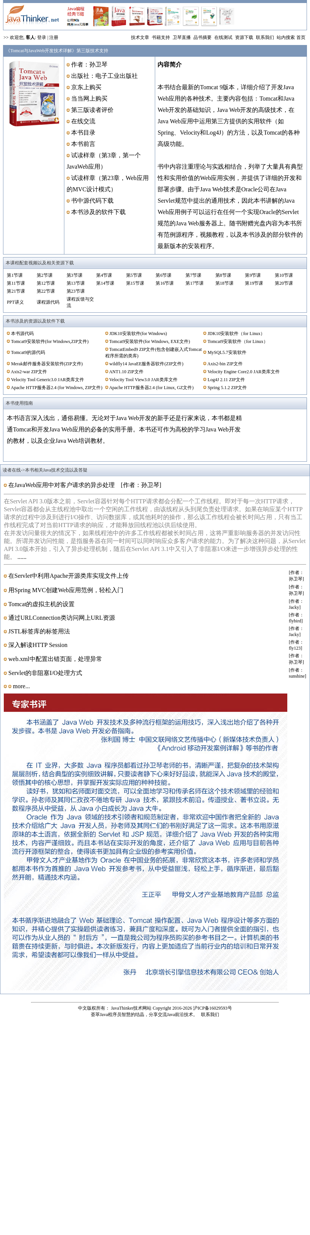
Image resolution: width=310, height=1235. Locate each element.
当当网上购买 (89, 98)
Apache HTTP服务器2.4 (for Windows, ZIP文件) (57, 387)
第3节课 (75, 275)
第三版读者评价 (92, 110)
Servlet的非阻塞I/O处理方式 (44, 673)
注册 (53, 37)
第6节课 (163, 275)
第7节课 (193, 275)
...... (21, 557)
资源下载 (243, 37)
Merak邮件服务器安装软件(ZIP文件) (47, 363)
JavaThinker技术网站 (131, 1008)
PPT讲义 (15, 302)
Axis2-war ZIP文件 (29, 371)
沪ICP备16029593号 (212, 1008)
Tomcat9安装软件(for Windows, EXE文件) (149, 341)
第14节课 (105, 283)
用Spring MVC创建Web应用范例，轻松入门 (65, 590)
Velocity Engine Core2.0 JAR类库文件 (243, 371)
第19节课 (254, 283)
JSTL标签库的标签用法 (42, 631)
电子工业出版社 (116, 76)
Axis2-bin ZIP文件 (225, 363)
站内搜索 (285, 37)
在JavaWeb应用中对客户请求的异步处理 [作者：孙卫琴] (84, 485)
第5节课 (134, 275)
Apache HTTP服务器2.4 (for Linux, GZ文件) (151, 387)
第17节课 (194, 283)
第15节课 (135, 283)
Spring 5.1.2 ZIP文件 (227, 387)
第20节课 (284, 283)
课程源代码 (48, 302)
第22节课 (46, 291)
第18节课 (224, 283)
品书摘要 (202, 37)
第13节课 (76, 283)
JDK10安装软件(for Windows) (138, 333)
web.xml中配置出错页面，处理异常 (57, 659)
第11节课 (16, 283)
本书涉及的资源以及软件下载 (35, 321)
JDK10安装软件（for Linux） (236, 333)
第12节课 (46, 283)
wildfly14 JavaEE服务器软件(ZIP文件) (146, 363)
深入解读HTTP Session (40, 645)
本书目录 (83, 132)
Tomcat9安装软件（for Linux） (237, 341)
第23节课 (76, 291)
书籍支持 (160, 37)
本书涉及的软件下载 (98, 212)
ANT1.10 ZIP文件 (126, 371)
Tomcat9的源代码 (28, 352)
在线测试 (222, 37)
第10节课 (284, 275)
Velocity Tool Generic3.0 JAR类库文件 (47, 379)
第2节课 (45, 275)
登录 (41, 37)
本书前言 (83, 144)
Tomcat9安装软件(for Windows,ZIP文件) (50, 341)
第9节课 (253, 275)
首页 (300, 37)
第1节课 (15, 275)
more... (20, 686)
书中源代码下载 (92, 200)
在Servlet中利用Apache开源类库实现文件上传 (71, 576)
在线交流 (83, 121)
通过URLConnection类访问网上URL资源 (64, 617)
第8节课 (223, 275)
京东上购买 (86, 87)
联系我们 (264, 37)
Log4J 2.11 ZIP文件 (226, 379)
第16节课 (165, 283)
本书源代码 (22, 333)
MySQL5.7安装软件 (226, 352)
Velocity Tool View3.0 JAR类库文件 (143, 379)
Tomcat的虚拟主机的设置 (44, 604)
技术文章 (140, 37)
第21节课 (16, 291)
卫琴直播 (182, 37)
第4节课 (104, 275)
